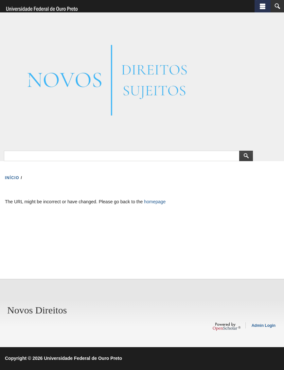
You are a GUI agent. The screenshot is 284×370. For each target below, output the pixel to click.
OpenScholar (226, 326)
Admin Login (263, 325)
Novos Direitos (37, 310)
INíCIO (12, 178)
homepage (155, 201)
